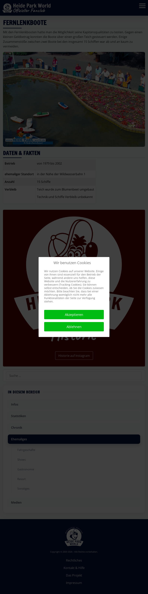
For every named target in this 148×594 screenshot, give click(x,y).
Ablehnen (74, 326)
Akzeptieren (74, 314)
